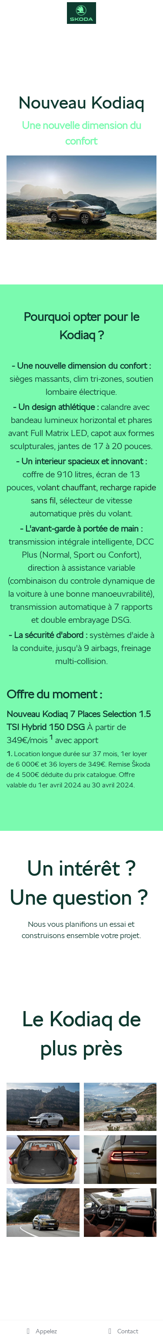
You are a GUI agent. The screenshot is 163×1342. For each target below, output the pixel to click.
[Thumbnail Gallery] (43, 1107)
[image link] (81, 12)
